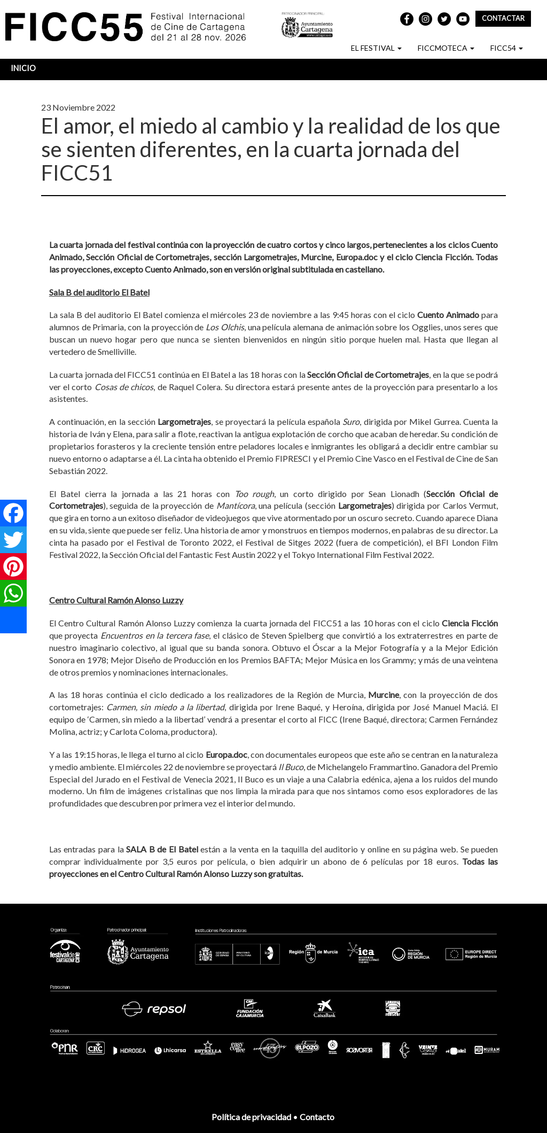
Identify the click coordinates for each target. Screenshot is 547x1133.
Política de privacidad (251, 1117)
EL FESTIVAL (376, 47)
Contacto (318, 1117)
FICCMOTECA (446, 47)
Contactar (503, 18)
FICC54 (506, 47)
